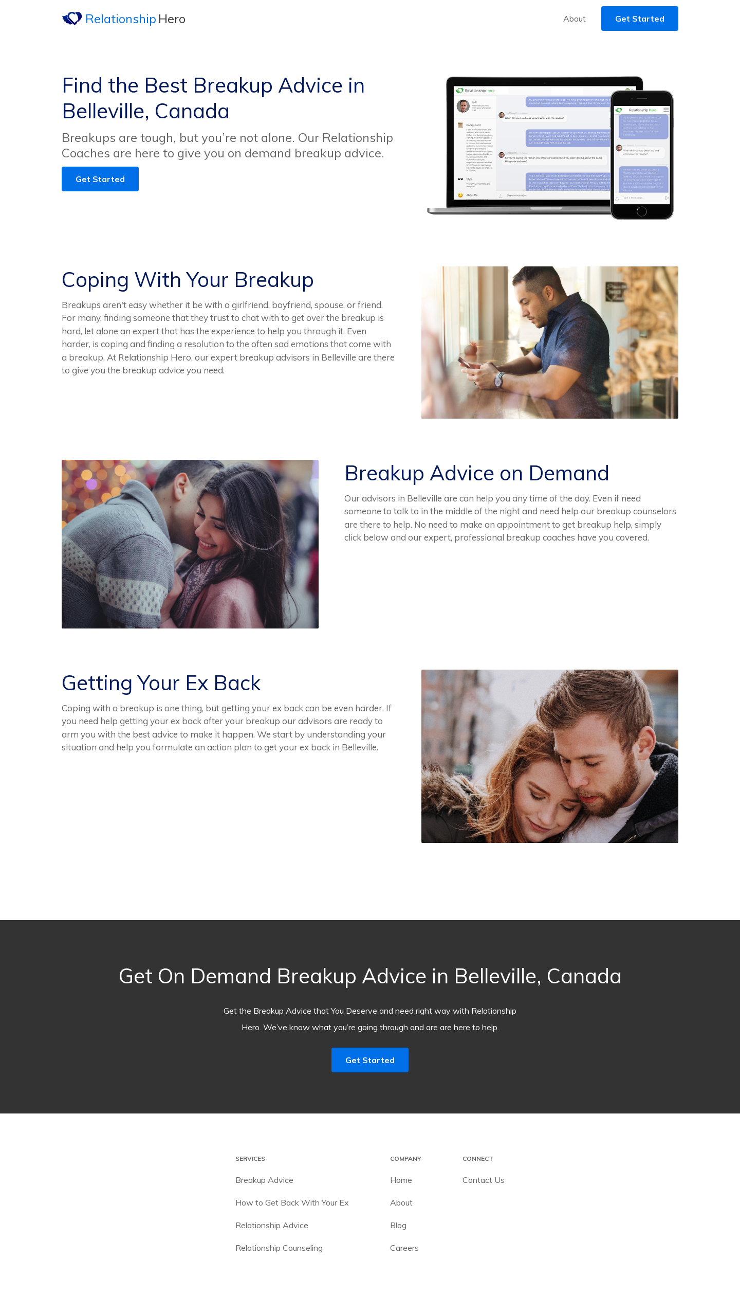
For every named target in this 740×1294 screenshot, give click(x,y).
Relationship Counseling (279, 1248)
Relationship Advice (271, 1225)
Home (401, 1180)
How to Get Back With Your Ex (292, 1202)
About (574, 18)
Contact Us (483, 1180)
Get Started (639, 18)
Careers (404, 1248)
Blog (398, 1225)
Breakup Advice (264, 1180)
